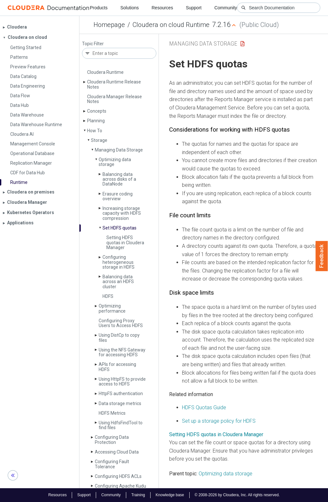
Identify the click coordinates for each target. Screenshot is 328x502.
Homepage (109, 25)
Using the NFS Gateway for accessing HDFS (122, 352)
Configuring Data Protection (112, 440)
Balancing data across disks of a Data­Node (119, 179)
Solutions (129, 7)
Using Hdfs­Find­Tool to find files (121, 425)
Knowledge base (170, 495)
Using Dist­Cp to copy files (119, 337)
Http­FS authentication (121, 393)
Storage (99, 140)
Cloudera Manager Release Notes (114, 99)
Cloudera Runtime (105, 72)
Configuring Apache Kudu (120, 486)
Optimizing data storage (115, 162)
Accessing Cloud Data (117, 451)
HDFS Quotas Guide (204, 407)
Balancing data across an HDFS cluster (118, 281)
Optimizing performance (112, 308)
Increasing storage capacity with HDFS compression (121, 213)
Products (98, 7)
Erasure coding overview (117, 196)
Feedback (322, 256)
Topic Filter (93, 43)
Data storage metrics (120, 403)
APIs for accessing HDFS (117, 367)
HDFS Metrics (112, 413)
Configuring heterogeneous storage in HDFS (118, 262)
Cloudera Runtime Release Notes (114, 84)
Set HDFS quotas (119, 227)
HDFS (107, 296)
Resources (162, 7)
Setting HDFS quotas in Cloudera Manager (125, 242)
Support (193, 7)
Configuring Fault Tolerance (112, 464)
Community (225, 7)
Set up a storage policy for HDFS (219, 421)
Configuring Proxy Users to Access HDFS (121, 323)
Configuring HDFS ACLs (118, 476)
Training (138, 495)
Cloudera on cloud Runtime (171, 25)
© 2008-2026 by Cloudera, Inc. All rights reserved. (237, 495)
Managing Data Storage (119, 149)
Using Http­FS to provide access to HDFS (122, 381)
